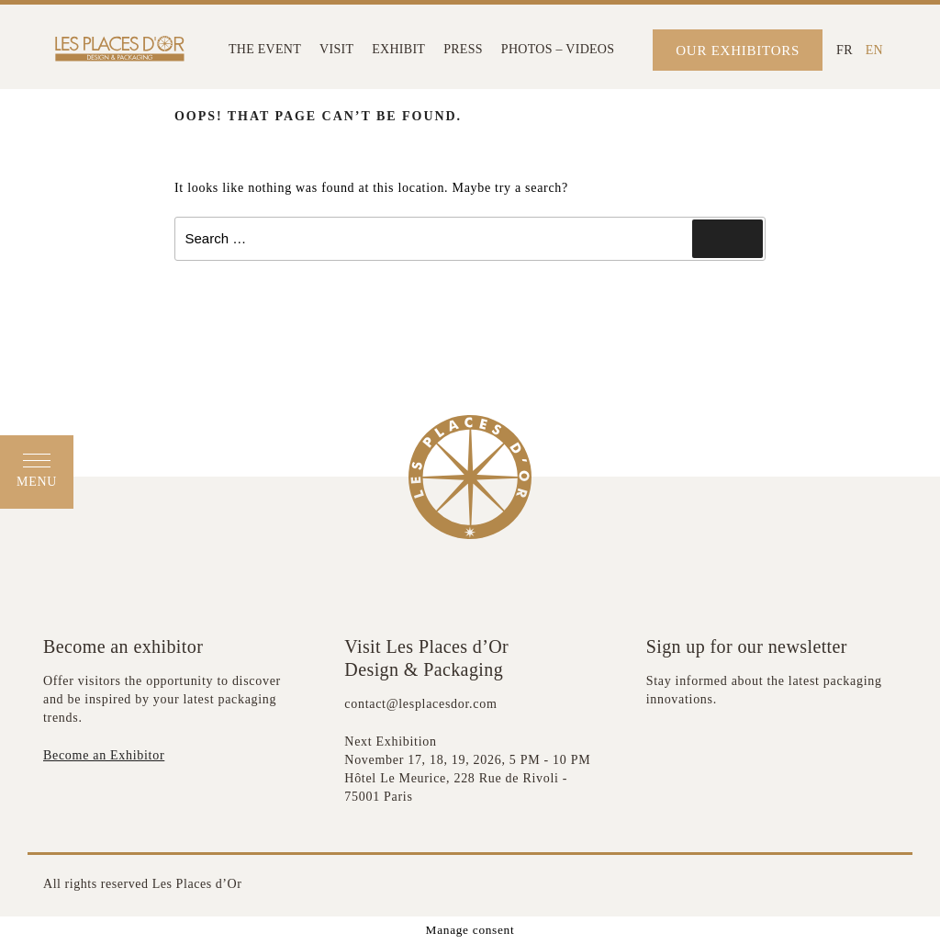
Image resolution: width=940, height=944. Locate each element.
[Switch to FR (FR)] (844, 50)
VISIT (336, 49)
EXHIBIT (398, 49)
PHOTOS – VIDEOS (557, 49)
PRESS (463, 49)
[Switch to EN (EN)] (874, 50)
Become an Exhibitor (103, 755)
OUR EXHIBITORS (738, 50)
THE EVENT (265, 49)
